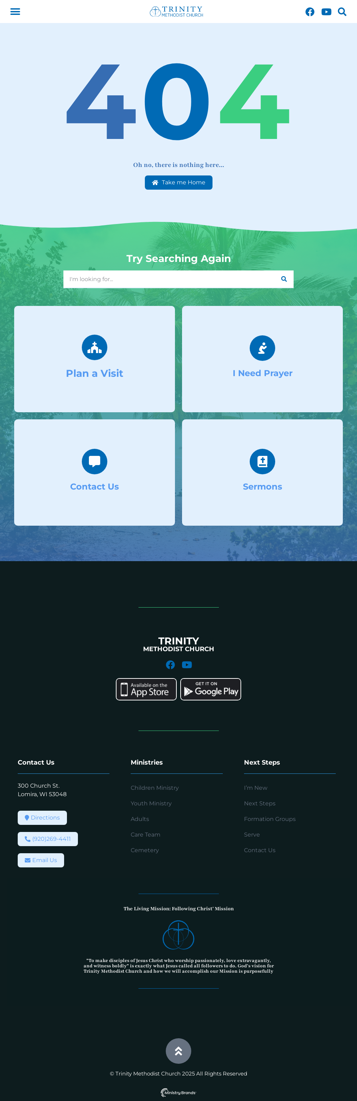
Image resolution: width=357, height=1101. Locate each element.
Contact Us (260, 850)
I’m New (255, 787)
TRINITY (178, 641)
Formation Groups (270, 819)
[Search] (284, 278)
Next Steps (260, 803)
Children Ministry (155, 787)
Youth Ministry (151, 803)
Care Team (145, 834)
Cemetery (145, 850)
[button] (15, 11)
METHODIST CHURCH (178, 649)
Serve (252, 834)
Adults (140, 819)
